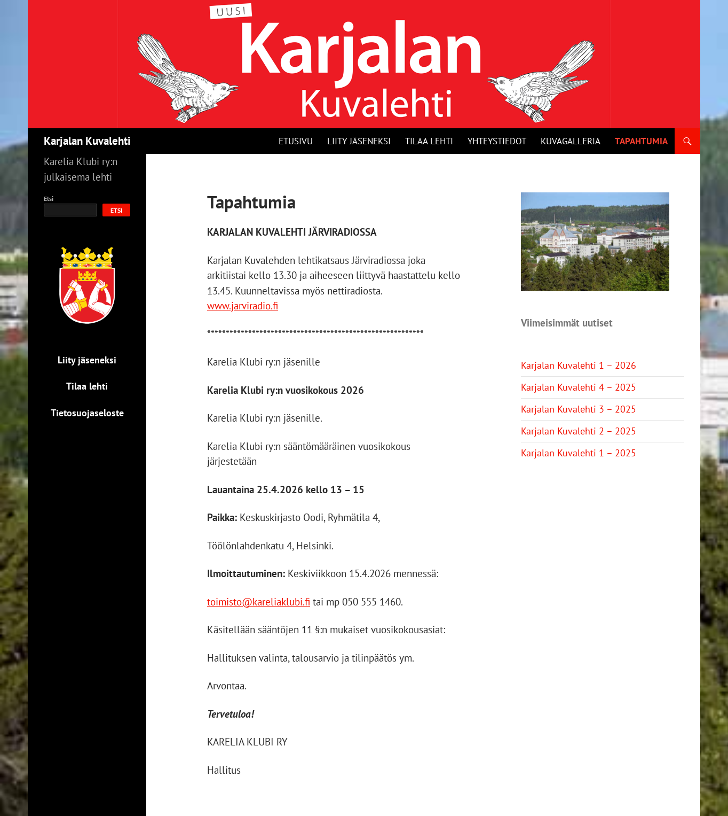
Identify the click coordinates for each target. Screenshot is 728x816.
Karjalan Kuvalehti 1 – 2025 (578, 453)
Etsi (48, 199)
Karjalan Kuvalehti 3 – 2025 (578, 409)
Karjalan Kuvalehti (87, 141)
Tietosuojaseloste (87, 413)
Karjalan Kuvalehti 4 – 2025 (578, 387)
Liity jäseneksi (359, 141)
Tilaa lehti (429, 141)
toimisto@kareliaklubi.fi (258, 601)
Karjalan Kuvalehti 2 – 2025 (578, 431)
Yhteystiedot (497, 141)
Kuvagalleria (570, 141)
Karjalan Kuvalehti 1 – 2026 (578, 365)
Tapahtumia (641, 141)
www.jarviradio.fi (242, 305)
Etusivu (296, 141)
